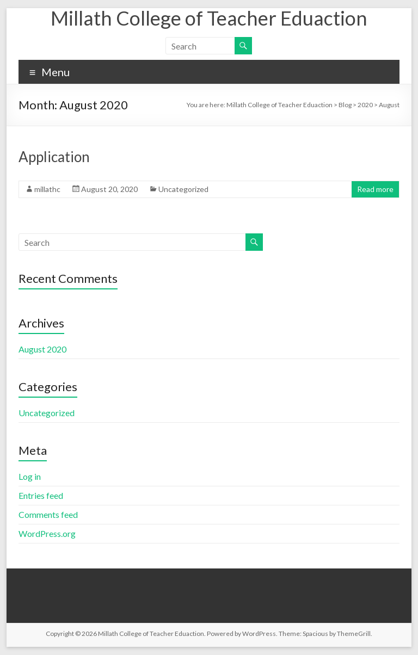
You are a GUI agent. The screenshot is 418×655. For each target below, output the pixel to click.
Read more (375, 189)
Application (54, 156)
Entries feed (41, 495)
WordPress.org (47, 533)
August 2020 (42, 349)
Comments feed (48, 514)
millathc (47, 189)
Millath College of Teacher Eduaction (209, 18)
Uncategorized (183, 189)
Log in (30, 476)
